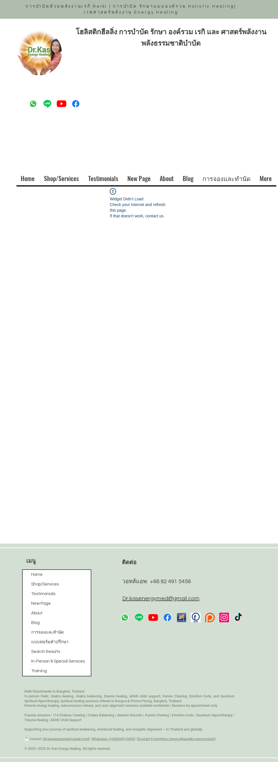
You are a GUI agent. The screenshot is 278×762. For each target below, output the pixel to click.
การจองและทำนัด (47, 632)
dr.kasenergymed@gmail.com (66, 739)
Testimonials (43, 594)
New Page (41, 603)
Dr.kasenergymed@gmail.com (160, 598)
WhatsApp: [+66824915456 (113, 739)
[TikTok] (238, 617)
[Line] (47, 104)
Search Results (45, 651)
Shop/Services (45, 584)
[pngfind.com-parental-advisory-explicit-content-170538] (210, 617)
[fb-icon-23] (196, 617)
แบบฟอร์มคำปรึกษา (49, 642)
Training (39, 671)
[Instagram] (224, 617)
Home (37, 574)
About (37, 613)
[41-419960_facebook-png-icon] (181, 617)
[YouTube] (61, 104)
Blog (35, 623)
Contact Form (148, 739)
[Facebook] (76, 104)
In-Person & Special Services (58, 661)
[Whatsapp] (33, 104)
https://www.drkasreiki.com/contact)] (187, 739)
